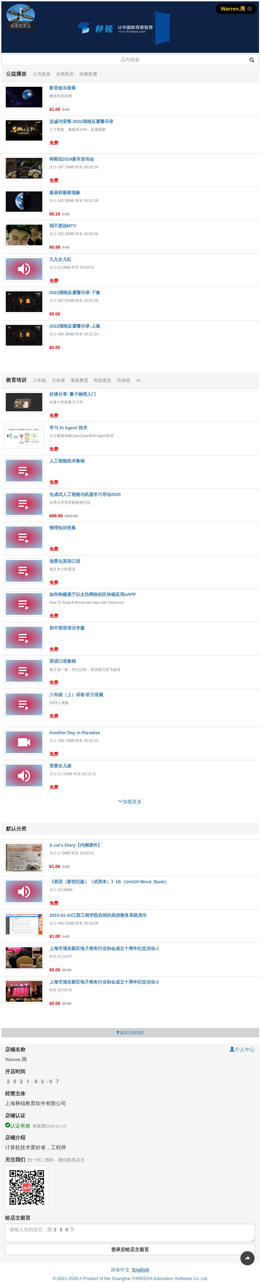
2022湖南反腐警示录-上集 (74, 326)
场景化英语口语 (64, 561)
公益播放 (16, 74)
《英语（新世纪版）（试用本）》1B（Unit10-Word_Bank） (109, 881)
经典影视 (88, 74)
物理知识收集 (62, 527)
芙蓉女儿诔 (60, 765)
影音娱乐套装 (62, 87)
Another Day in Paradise (74, 732)
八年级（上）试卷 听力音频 (76, 694)
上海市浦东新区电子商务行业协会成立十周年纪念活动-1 (104, 948)
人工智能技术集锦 (67, 460)
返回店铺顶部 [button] (130, 1032)
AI (138, 380)
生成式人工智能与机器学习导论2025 (85, 494)
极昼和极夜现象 (64, 192)
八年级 (39, 380)
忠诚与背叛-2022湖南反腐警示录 (81, 121)
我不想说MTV (62, 225)
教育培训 (16, 380)
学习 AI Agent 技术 (68, 427)
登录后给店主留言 (130, 1249)
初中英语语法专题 (67, 627)
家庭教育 (79, 380)
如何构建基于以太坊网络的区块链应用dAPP (92, 594)
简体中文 (120, 1270)
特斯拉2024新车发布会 (71, 159)
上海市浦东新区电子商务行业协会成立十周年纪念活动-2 (104, 982)
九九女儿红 (60, 259)
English (140, 1270)
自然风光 (65, 74)
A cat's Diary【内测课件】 (75, 845)
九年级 (58, 380)
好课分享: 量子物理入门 (72, 394)
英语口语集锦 (62, 661)
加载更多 (132, 801)
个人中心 (242, 1049)
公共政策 (41, 74)
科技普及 (102, 380)
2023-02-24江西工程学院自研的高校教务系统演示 (98, 915)
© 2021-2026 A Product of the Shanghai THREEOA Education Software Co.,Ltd (130, 1278)
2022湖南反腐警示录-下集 (74, 292)
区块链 (123, 380)
